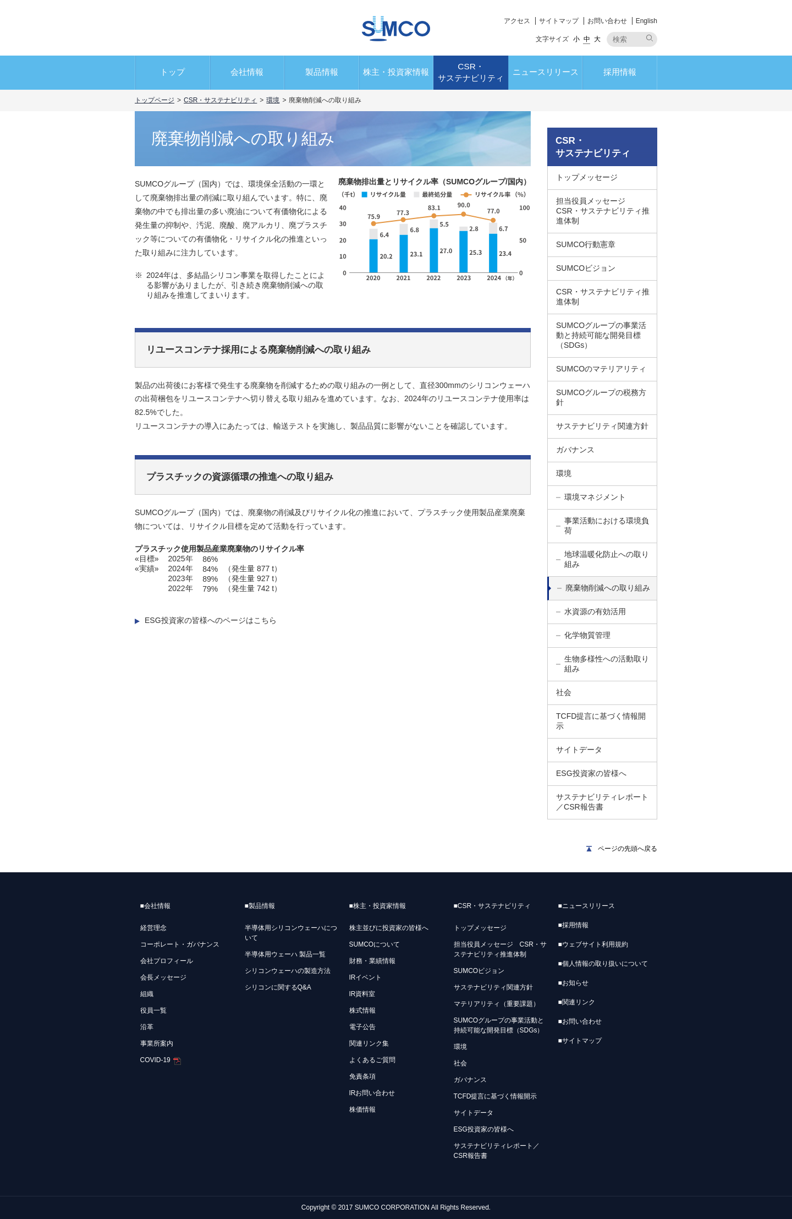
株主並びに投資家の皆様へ (388, 928)
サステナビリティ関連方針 (602, 426)
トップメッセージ (587, 177)
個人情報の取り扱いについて (603, 963)
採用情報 (619, 71)
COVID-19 (160, 1060)
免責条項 (362, 1076)
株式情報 (362, 1010)
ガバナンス (575, 449)
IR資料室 (362, 994)
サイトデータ (579, 749)
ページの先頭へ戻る (627, 848)
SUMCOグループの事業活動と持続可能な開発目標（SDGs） (601, 335)
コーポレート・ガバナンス (179, 944)
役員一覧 (153, 1010)
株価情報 (362, 1109)
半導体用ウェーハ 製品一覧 (285, 954)
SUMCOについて (374, 944)
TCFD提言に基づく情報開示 (601, 721)
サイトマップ (559, 21)
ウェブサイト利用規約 (593, 944)
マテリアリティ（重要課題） (497, 1004)
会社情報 (246, 71)
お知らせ (573, 983)
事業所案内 (156, 1043)
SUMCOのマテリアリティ (601, 368)
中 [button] (587, 39)
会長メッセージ (163, 977)
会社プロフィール (166, 961)
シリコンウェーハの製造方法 (288, 971)
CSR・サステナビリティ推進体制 (603, 296)
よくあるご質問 (372, 1060)
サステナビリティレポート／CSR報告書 (602, 801)
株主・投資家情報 (396, 71)
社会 (563, 692)
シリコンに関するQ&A (278, 987)
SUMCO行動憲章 (585, 244)
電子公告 (362, 1027)
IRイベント (365, 977)
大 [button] (597, 39)
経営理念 (153, 928)
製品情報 (321, 71)
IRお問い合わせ (372, 1093)
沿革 (146, 1027)
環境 (272, 100)
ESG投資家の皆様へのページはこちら (211, 620)
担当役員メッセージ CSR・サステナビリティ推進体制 (603, 210)
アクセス (517, 21)
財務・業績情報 (372, 961)
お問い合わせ (607, 21)
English (646, 21)
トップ (172, 71)
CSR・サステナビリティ (471, 72)
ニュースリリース (546, 71)
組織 (146, 994)
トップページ (154, 100)
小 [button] (576, 39)
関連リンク (576, 1002)
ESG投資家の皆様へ (591, 773)
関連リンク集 (369, 1043)
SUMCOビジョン (585, 268)
